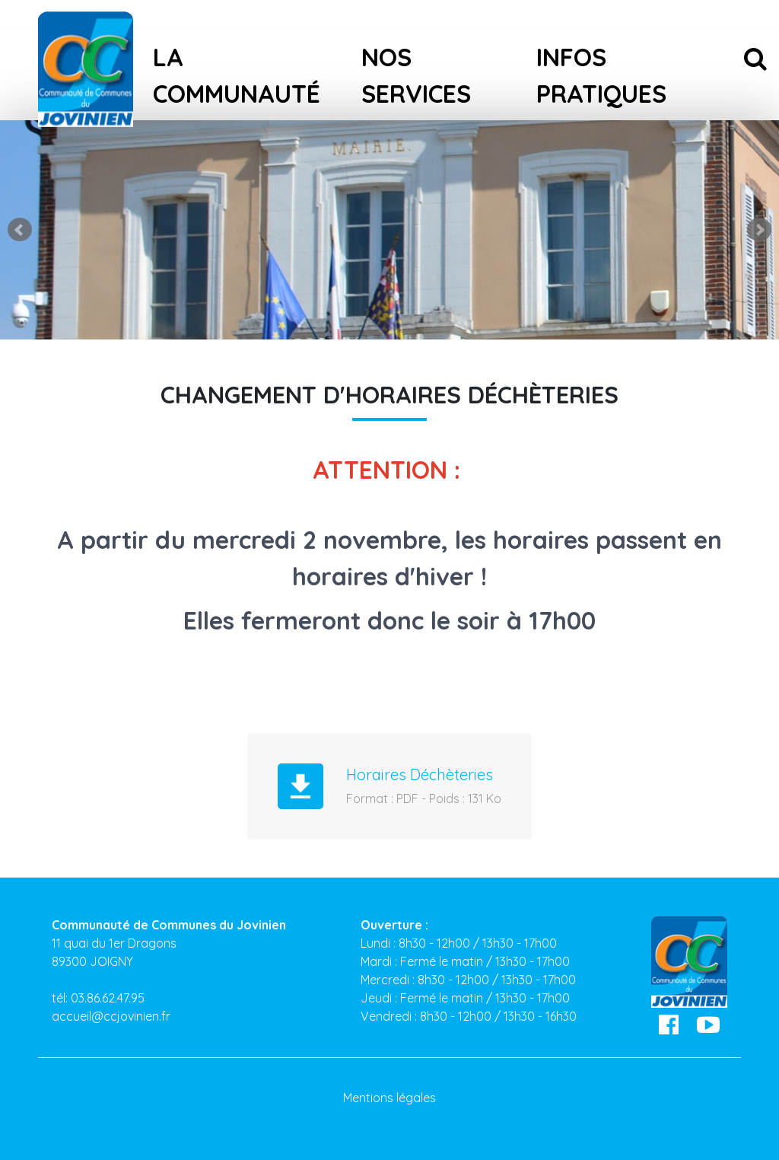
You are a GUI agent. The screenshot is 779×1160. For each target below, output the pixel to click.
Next (759, 230)
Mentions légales (389, 1097)
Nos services (416, 75)
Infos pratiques (601, 75)
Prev (20, 230)
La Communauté (236, 75)
